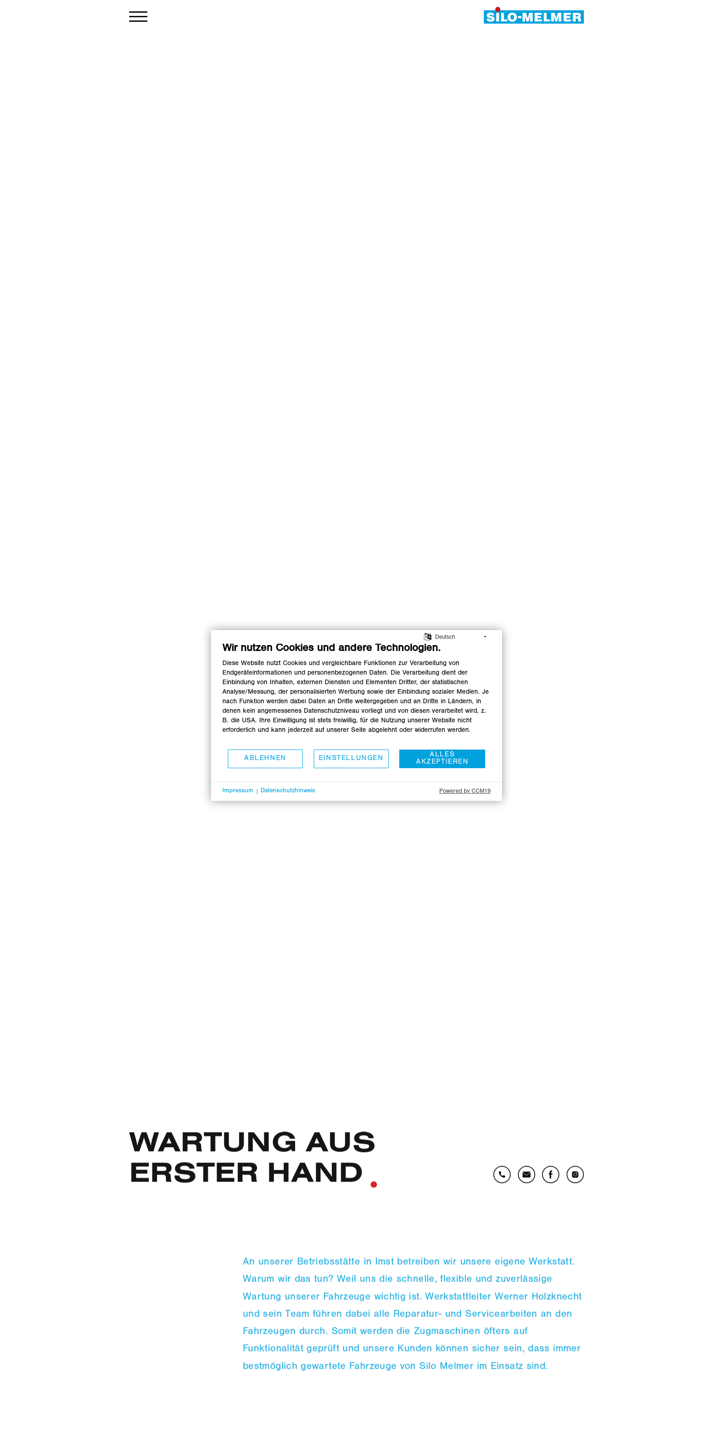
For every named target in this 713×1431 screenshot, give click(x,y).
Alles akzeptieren (442, 758)
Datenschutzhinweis (288, 791)
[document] (356, 695)
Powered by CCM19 (465, 792)
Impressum (237, 791)
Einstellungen (351, 758)
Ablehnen (265, 758)
